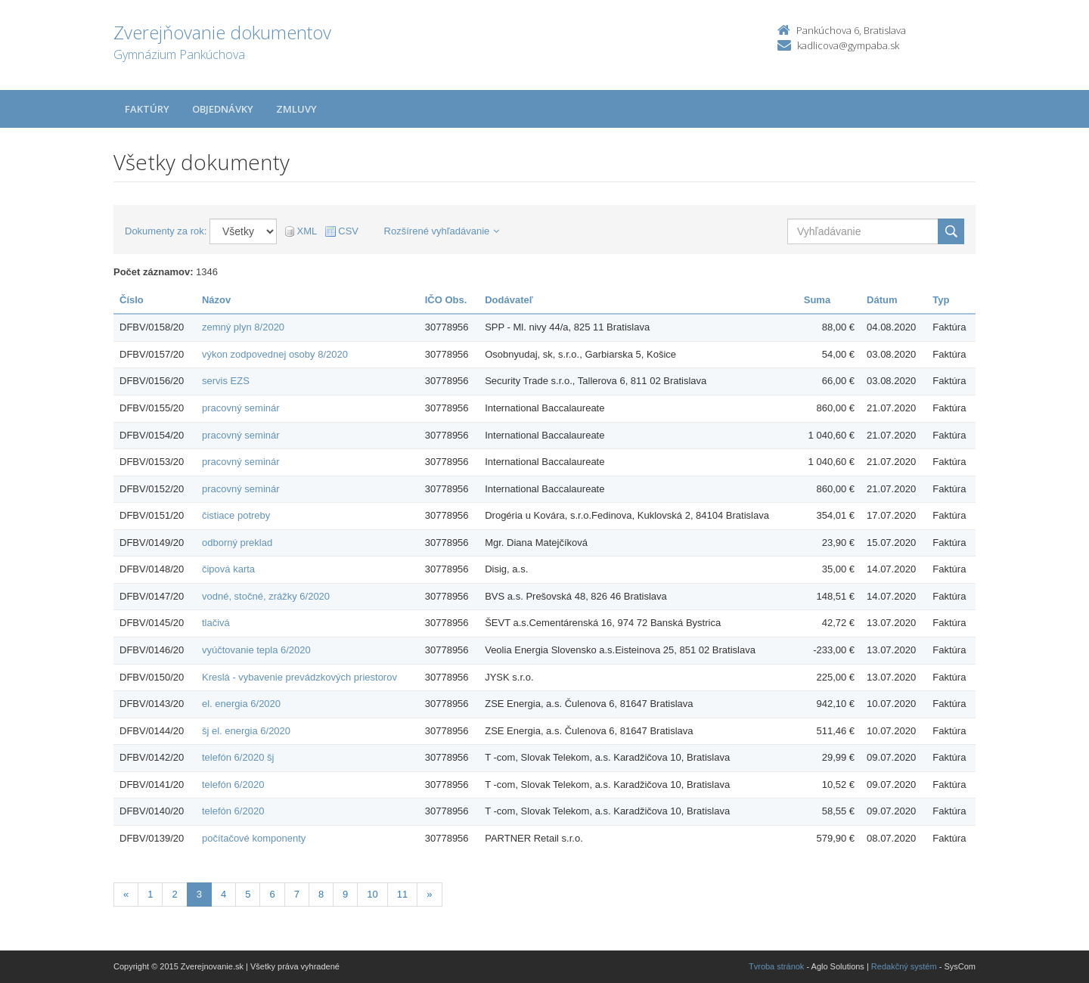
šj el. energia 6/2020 (246, 730)
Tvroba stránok (776, 966)
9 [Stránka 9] (345, 894)
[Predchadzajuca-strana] (125, 894)
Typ (940, 299)
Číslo (131, 299)
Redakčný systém (904, 966)
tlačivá (216, 622)
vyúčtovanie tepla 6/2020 (256, 650)
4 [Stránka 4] (223, 894)
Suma (817, 299)
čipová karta (228, 569)
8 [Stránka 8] (321, 894)
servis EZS (226, 380)
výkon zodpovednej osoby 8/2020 (275, 354)
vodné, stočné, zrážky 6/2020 (266, 596)
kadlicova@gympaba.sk (848, 45)
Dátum (882, 299)
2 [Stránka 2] (174, 894)
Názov (216, 299)
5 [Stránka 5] (247, 894)
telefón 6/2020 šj (238, 757)
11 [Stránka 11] (402, 894)
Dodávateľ (509, 299)
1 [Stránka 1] (150, 894)
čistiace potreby (236, 515)
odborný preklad (237, 542)
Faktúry (147, 109)
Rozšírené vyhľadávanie (442, 231)
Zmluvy (296, 109)
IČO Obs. (446, 299)
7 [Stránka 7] (296, 894)
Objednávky (222, 109)
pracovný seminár (241, 408)
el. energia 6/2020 (241, 703)
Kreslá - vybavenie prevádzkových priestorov (299, 677)
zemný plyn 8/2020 (243, 327)
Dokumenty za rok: (165, 231)
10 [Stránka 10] (372, 894)
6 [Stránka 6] (272, 894)
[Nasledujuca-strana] (429, 894)
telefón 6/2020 (233, 784)
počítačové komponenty (254, 838)
